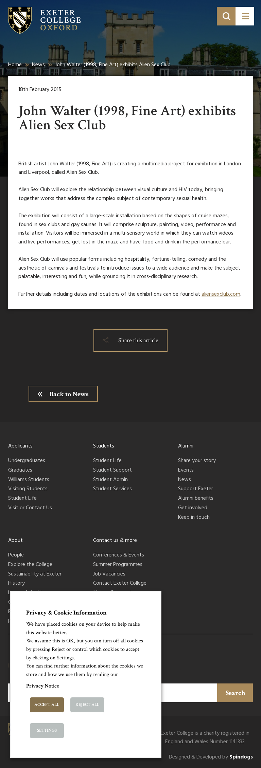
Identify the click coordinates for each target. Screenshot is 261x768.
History (16, 584)
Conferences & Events (118, 555)
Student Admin (110, 480)
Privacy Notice (42, 686)
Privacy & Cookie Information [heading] (66, 613)
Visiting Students (28, 489)
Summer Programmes (117, 565)
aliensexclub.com (221, 294)
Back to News (69, 394)
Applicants (20, 446)
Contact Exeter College (119, 584)
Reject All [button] (87, 705)
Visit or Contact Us (30, 508)
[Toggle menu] (245, 16)
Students (103, 446)
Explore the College (30, 565)
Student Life (22, 499)
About (15, 540)
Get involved (192, 508)
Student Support (112, 471)
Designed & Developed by (211, 757)
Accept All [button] (46, 705)
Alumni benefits (195, 499)
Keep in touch (194, 518)
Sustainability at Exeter (35, 574)
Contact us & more (115, 540)
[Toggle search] (226, 16)
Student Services (112, 489)
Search (235, 693)
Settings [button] (47, 730)
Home (15, 64)
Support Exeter (195, 489)
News (38, 64)
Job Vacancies (109, 574)
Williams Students (28, 480)
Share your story (197, 461)
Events (186, 471)
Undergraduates (26, 461)
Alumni (185, 446)
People (16, 555)
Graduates (20, 471)
